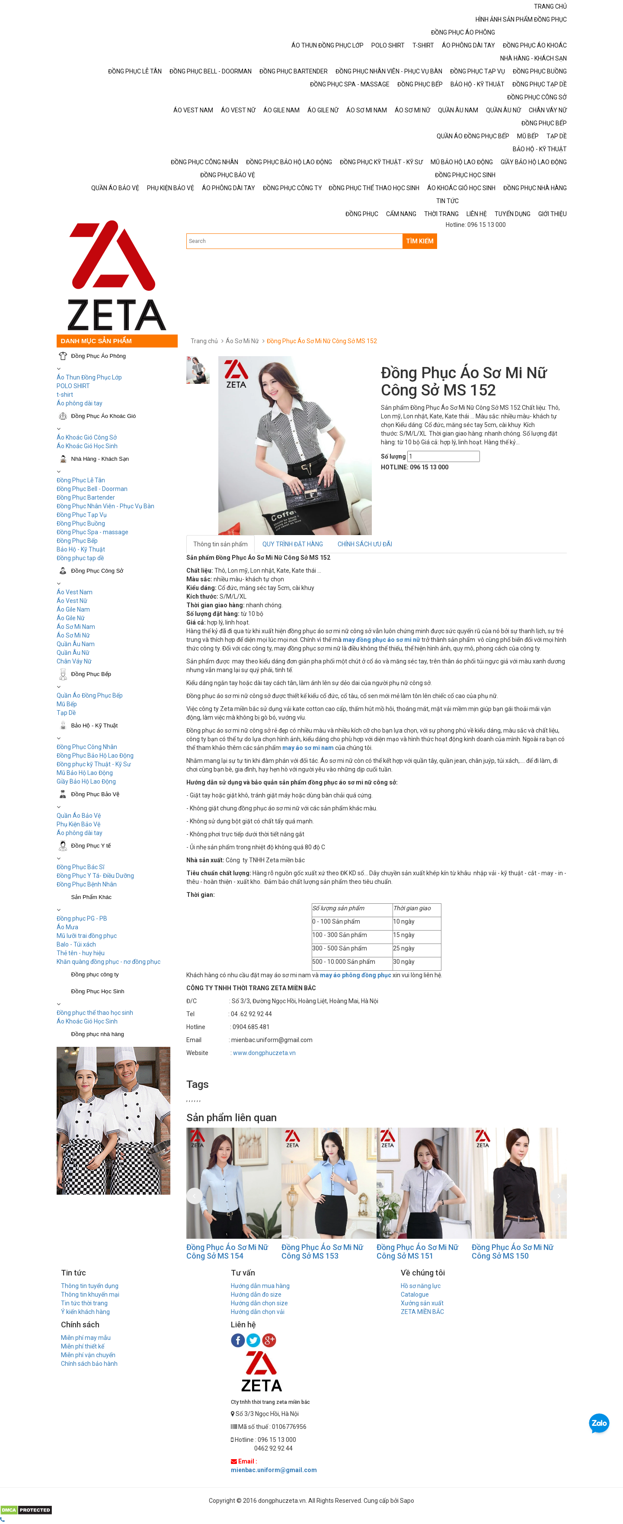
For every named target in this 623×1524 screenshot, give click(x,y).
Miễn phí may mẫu (86, 1337)
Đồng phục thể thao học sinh (95, 1012)
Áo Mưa (67, 927)
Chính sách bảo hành (89, 1363)
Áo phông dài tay (79, 403)
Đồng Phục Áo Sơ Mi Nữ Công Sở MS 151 (417, 1251)
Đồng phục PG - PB (82, 918)
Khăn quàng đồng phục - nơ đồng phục (108, 961)
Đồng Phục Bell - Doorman (92, 488)
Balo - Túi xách (76, 944)
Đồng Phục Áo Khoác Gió (103, 416)
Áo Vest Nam (75, 592)
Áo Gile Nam (73, 609)
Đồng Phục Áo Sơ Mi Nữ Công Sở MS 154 (227, 1251)
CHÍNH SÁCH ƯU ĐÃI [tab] (365, 544)
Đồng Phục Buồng (81, 523)
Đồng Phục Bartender (86, 497)
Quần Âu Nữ (73, 652)
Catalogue (415, 1294)
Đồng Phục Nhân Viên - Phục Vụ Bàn (105, 506)
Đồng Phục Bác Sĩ (80, 867)
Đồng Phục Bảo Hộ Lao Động (95, 755)
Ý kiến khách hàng (85, 1311)
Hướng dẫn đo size (256, 1294)
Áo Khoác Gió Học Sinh (87, 446)
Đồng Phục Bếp (77, 540)
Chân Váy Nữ (74, 661)
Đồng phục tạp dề (80, 558)
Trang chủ (204, 341)
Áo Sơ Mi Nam (76, 626)
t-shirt (65, 394)
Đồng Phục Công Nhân (87, 746)
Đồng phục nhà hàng (97, 1034)
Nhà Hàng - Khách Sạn (100, 459)
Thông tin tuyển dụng (89, 1285)
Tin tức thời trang (84, 1303)
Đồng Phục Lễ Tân (81, 480)
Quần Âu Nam (76, 644)
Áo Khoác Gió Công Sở (87, 437)
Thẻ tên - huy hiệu (81, 953)
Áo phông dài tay (79, 832)
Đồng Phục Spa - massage (92, 532)
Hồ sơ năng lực (421, 1285)
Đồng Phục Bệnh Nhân (87, 884)
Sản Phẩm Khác (91, 897)
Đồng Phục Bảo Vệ (95, 794)
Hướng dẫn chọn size (259, 1303)
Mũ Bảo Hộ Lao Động (85, 772)
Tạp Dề (66, 712)
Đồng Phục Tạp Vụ (82, 514)
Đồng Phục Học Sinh (98, 991)
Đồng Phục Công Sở (97, 571)
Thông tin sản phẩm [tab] (220, 544)
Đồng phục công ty (95, 974)
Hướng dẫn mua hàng (260, 1285)
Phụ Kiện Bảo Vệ (78, 824)
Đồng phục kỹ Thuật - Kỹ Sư (94, 764)
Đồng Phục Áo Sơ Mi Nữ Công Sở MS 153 (322, 1251)
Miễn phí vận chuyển (88, 1355)
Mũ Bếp (67, 704)
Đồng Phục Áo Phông (98, 356)
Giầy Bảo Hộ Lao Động (86, 781)
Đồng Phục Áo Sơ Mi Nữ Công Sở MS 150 (512, 1251)
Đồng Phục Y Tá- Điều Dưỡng (95, 875)
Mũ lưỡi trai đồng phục (87, 935)
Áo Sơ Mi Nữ (73, 635)
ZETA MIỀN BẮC (422, 1311)
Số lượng (393, 456)
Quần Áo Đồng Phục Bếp (90, 695)
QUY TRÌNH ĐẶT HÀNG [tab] (292, 544)
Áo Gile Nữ (71, 618)
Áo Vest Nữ (72, 600)
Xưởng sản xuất (422, 1303)
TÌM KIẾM (420, 241)
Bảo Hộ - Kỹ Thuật (81, 549)
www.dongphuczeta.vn (264, 1052)
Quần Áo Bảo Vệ (79, 815)
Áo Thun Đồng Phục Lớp (89, 377)
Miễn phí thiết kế (82, 1346)
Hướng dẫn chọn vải (257, 1311)
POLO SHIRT (73, 386)
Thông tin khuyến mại (90, 1294)
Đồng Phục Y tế (91, 845)
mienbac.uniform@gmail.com (274, 1470)
